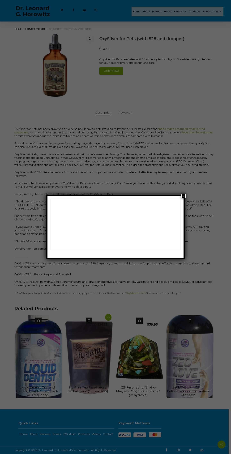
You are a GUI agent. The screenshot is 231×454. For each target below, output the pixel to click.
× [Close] (183, 196)
